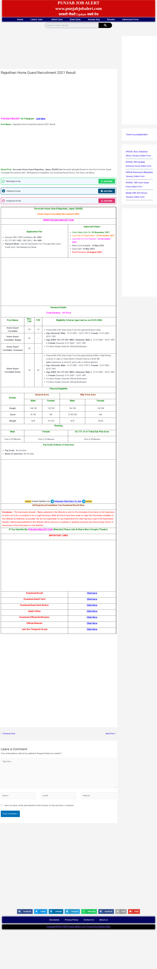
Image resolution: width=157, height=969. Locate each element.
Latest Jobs (37, 19)
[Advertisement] (58, 49)
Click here (92, 593)
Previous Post (7, 733)
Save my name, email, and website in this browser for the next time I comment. (39, 805)
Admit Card (56, 19)
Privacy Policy (71, 920)
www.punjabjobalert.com (78, 8)
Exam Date (75, 19)
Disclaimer (54, 920)
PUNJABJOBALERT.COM (40, 529)
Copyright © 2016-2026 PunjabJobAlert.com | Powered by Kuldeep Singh (78, 927)
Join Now (40, 118)
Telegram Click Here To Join (67, 501)
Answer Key (94, 19)
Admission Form (131, 19)
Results (111, 19)
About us (103, 920)
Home (20, 19)
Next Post (111, 733)
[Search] (105, 25)
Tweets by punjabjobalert (137, 134)
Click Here (92, 605)
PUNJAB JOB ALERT (78, 2)
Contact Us (89, 920)
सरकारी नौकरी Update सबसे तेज (78, 14)
